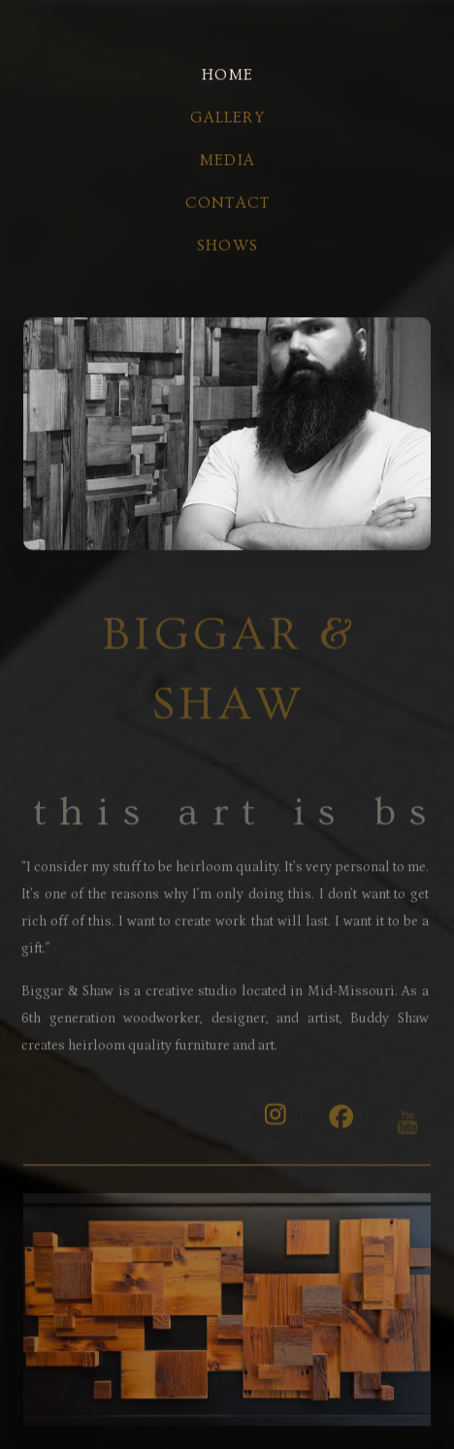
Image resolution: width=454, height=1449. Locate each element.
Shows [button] (227, 246)
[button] (275, 1119)
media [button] (227, 161)
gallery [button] (227, 118)
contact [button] (227, 203)
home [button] (227, 75)
